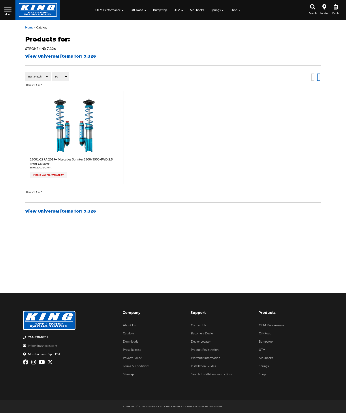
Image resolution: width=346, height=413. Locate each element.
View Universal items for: (60, 56)
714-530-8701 (38, 337)
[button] (109, 10)
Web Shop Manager (210, 406)
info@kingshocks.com (42, 345)
